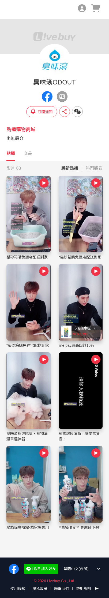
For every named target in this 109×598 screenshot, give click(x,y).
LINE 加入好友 (41, 569)
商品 (28, 153)
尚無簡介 (15, 138)
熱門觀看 (94, 168)
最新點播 (69, 168)
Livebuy (12, 9)
